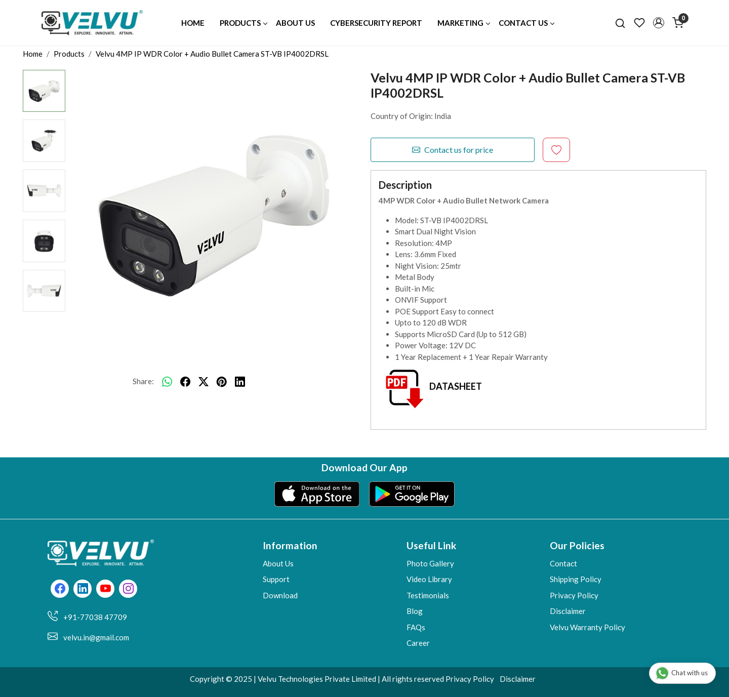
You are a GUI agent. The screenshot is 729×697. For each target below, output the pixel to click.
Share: (143, 381)
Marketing (463, 22)
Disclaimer (568, 611)
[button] (658, 22)
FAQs (416, 627)
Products (243, 22)
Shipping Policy (575, 579)
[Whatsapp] (167, 381)
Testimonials (428, 595)
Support (276, 579)
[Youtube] (105, 589)
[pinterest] (222, 381)
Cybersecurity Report (376, 22)
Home (193, 22)
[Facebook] (60, 589)
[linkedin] (240, 381)
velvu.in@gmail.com (96, 637)
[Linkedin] (82, 589)
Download (280, 595)
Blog (415, 611)
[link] (620, 23)
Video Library (429, 579)
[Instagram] (128, 589)
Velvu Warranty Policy (587, 627)
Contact (563, 563)
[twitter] (203, 381)
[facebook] (185, 381)
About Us (295, 22)
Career (418, 642)
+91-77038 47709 (95, 617)
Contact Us (526, 22)
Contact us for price (452, 150)
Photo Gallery (430, 563)
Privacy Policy (574, 595)
